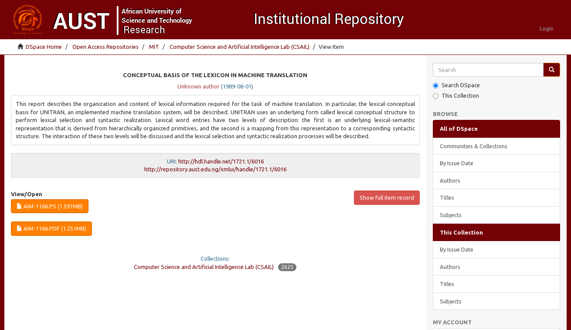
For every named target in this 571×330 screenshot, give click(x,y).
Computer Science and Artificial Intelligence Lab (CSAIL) (239, 47)
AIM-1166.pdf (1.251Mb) (51, 228)
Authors (450, 180)
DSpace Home (44, 47)
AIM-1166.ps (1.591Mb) (50, 206)
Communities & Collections (473, 146)
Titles (447, 197)
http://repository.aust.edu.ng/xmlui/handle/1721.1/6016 (215, 169)
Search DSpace (456, 85)
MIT (154, 47)
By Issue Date (456, 163)
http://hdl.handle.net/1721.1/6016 (221, 161)
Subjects (451, 215)
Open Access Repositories (105, 47)
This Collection (456, 95)
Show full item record (387, 197)
